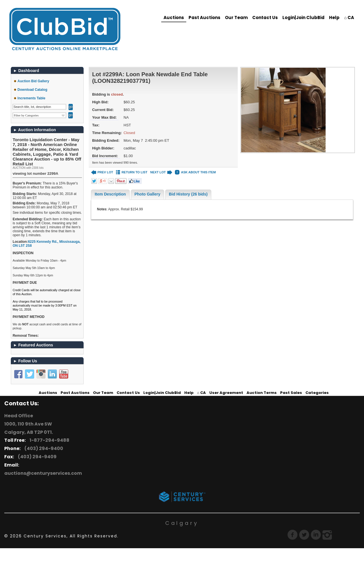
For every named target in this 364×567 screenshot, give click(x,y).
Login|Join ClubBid (303, 17)
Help (334, 17)
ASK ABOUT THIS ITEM (195, 172)
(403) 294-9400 (43, 448)
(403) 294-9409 (36, 456)
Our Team (236, 17)
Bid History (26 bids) (188, 194)
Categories (317, 392)
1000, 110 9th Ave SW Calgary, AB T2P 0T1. (28, 428)
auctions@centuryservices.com (43, 473)
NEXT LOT (161, 172)
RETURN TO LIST (132, 172)
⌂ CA (349, 17)
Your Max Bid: (104, 117)
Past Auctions (204, 17)
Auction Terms (262, 392)
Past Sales (291, 392)
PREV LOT (102, 172)
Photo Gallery (147, 194)
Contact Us (265, 17)
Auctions (174, 17)
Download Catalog (32, 90)
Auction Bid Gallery (33, 81)
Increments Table (32, 98)
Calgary (182, 523)
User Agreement (226, 392)
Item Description (110, 194)
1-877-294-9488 (48, 440)
